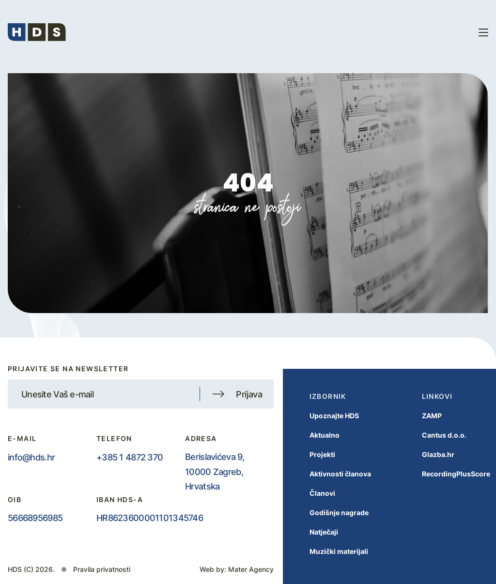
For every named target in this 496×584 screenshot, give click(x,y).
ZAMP (422, 415)
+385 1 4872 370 (129, 457)
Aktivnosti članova (330, 473)
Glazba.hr (428, 454)
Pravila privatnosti (101, 569)
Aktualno (315, 435)
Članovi (312, 493)
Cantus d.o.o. (434, 435)
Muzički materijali (329, 551)
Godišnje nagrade (329, 512)
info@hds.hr (31, 457)
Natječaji (314, 532)
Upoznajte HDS (324, 415)
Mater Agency (251, 569)
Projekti (312, 454)
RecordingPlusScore (446, 473)
